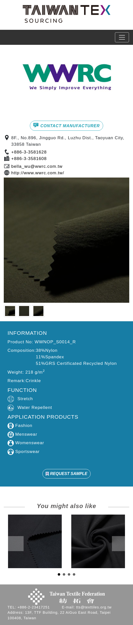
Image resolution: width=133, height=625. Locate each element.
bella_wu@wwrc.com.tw (36, 166)
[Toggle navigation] (122, 37)
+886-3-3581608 (29, 158)
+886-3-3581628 (29, 151)
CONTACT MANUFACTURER (66, 125)
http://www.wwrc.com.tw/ (37, 172)
